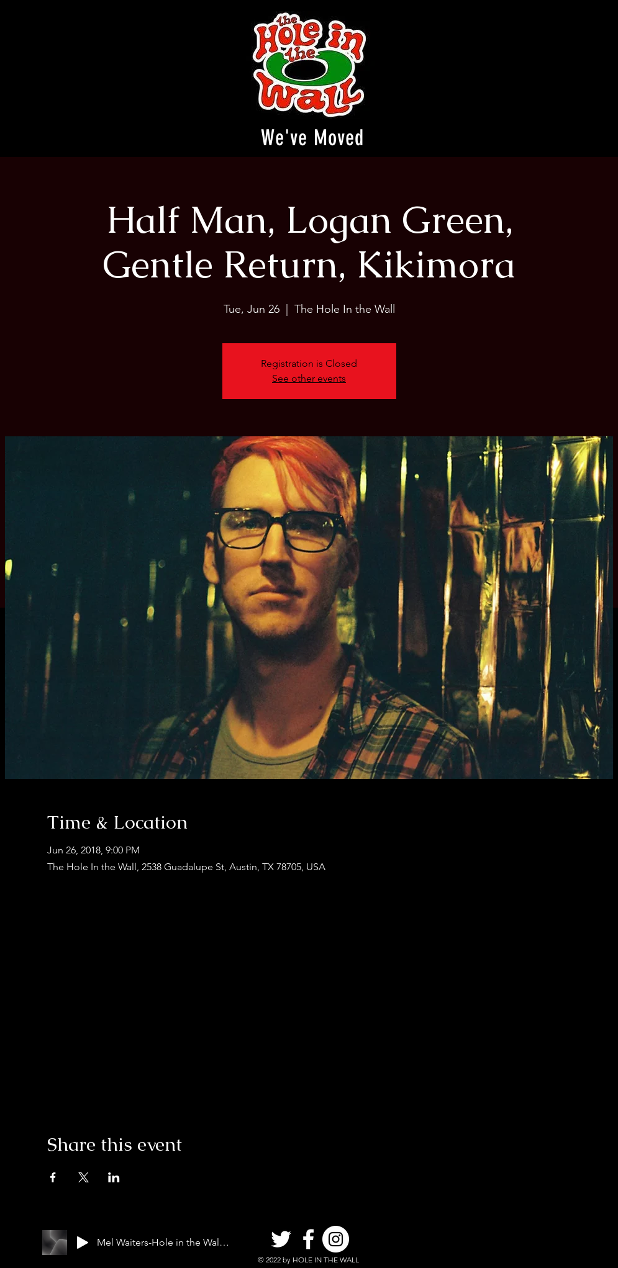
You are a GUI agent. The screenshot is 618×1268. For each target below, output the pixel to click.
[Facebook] (308, 1239)
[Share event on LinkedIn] (114, 1177)
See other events (309, 378)
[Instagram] (335, 1239)
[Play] (82, 1242)
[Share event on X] (83, 1177)
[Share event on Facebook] (53, 1177)
